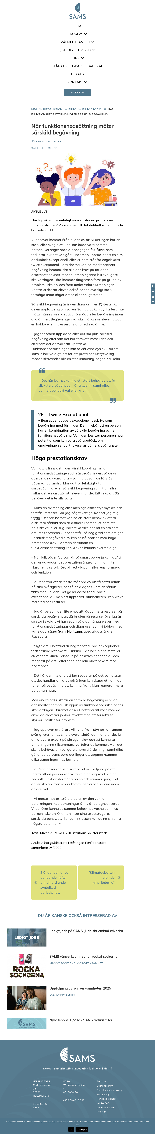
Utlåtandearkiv (105, 1085)
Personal (101, 1081)
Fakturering (103, 1094)
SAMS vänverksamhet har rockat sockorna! (83, 956)
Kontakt (77, 82)
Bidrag (77, 74)
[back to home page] (77, 1054)
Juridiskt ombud (77, 50)
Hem (77, 26)
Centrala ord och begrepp (106, 1109)
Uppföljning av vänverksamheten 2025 (80, 988)
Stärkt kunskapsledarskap (77, 66)
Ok (71, 1129)
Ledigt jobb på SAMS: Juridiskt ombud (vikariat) (87, 931)
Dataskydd (82, 1129)
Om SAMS (77, 34)
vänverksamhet (91, 963)
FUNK (53, 147)
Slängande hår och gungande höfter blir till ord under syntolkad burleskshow (52, 882)
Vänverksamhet (77, 42)
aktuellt (40, 147)
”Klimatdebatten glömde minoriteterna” (105, 877)
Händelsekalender (106, 1098)
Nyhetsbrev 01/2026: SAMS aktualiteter (80, 1020)
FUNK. (77, 58)
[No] (151, 1125)
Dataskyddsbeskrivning (109, 1090)
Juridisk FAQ (103, 1103)
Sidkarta (77, 92)
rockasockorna (63, 963)
